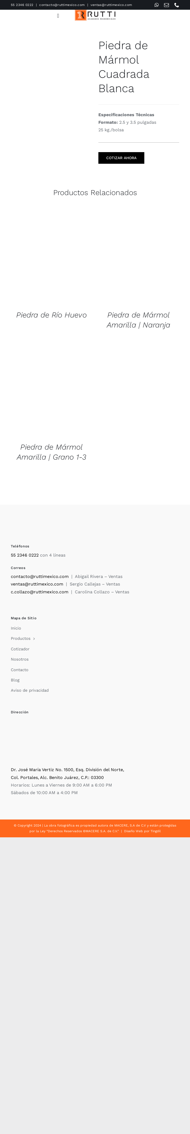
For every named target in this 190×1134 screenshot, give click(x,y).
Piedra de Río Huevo (51, 314)
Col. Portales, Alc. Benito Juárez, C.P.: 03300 (57, 777)
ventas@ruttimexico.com (111, 5)
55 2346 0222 (22, 5)
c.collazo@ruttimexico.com (39, 591)
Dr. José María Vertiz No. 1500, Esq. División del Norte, (67, 769)
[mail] (166, 4)
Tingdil (156, 831)
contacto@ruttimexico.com (62, 5)
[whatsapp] (157, 4)
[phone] (176, 4)
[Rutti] (95, 11)
